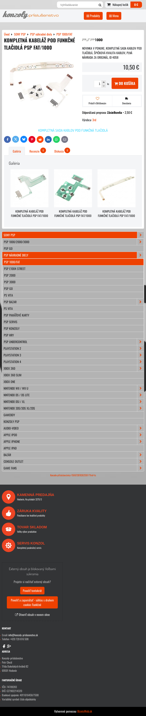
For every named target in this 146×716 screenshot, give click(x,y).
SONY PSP (74, 235)
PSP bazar (74, 302)
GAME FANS (74, 468)
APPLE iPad (10, 448)
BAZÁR (74, 455)
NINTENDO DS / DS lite (74, 395)
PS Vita (8, 308)
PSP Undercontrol (74, 342)
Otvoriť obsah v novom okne (32, 614)
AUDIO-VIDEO (74, 428)
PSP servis (10, 322)
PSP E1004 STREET (14, 268)
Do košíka (124, 83)
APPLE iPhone (74, 441)
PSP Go (8, 248)
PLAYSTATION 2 (74, 348)
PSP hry (9, 335)
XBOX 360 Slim (12, 375)
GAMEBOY (9, 415)
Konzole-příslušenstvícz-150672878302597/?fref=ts (73, 475)
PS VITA (8, 295)
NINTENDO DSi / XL (74, 401)
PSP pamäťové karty (16, 315)
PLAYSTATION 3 (74, 355)
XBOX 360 (74, 368)
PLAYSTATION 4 (74, 361)
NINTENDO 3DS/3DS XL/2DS (74, 408)
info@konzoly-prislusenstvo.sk (23, 635)
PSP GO (8, 288)
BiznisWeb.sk (84, 711)
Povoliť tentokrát (32, 590)
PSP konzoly (12, 328)
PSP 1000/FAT (12, 262)
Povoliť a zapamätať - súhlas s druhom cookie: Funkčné (32, 602)
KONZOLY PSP (11, 421)
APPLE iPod (74, 435)
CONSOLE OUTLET (74, 461)
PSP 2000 (9, 275)
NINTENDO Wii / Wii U (74, 388)
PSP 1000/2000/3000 (74, 242)
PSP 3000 (9, 282)
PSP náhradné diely (74, 255)
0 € (136, 4)
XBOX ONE (9, 381)
